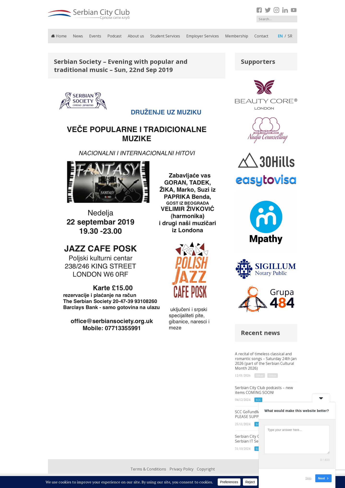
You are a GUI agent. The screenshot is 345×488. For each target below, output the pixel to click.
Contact (261, 36)
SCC (258, 406)
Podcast (114, 36)
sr (290, 36)
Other (259, 381)
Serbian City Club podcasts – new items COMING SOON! (266, 400)
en (280, 36)
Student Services (165, 36)
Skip (308, 478)
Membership (236, 36)
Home (59, 36)
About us (136, 36)
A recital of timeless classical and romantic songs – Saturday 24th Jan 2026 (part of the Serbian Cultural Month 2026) (266, 370)
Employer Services (202, 36)
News (78, 36)
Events (95, 36)
